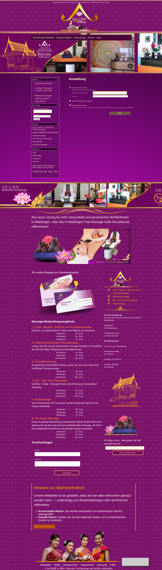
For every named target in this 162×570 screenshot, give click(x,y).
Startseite (72, 2)
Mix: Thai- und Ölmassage (42, 139)
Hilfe (107, 2)
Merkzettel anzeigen (43, 95)
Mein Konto (40, 101)
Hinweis (91, 37)
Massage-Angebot (63, 37)
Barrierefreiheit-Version (60, 2)
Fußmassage (37, 141)
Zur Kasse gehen (42, 98)
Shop (99, 37)
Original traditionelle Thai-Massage (45, 132)
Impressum (94, 2)
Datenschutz (85, 2)
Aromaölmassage (39, 136)
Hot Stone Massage (40, 144)
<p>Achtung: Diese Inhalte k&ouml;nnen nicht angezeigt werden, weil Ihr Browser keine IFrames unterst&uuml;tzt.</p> (57, 464)
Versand (102, 2)
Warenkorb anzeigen (43, 83)
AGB (78, 2)
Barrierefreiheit (44, 526)
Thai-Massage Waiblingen (43, 37)
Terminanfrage (79, 37)
